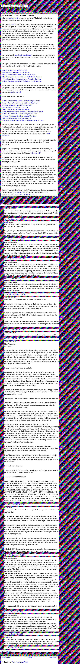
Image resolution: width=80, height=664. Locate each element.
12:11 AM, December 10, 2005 (14, 259)
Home (30, 657)
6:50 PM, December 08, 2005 (14, 219)
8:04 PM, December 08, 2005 (14, 239)
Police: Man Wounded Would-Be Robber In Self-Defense (21, 81)
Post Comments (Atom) (20, 662)
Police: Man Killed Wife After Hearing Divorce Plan (19, 114)
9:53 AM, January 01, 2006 (13, 634)
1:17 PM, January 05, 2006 (13, 647)
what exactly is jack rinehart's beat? (18, 15)
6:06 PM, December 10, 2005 (14, 279)
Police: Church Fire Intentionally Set (14, 70)
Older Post (53, 657)
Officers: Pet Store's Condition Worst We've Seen (19, 116)
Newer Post (6, 657)
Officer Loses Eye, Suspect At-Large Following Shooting (21, 79)
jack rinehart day (19, 192)
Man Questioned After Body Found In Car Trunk (18, 74)
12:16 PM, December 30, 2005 (15, 555)
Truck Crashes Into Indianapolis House (15, 109)
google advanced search (23, 55)
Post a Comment (6, 651)
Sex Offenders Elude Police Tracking (15, 107)
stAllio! (6, 222)
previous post (13, 18)
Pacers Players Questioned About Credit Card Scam (20, 103)
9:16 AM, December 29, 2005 (14, 329)
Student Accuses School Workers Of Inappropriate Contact (22, 112)
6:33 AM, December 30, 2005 (14, 339)
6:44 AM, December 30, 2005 (14, 504)
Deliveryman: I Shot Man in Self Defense (16, 72)
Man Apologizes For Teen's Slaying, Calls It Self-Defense (22, 77)
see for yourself (15, 92)
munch (8, 639)
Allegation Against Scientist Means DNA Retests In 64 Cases (23, 120)
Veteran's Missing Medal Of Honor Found (16, 118)
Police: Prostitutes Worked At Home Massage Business (21, 101)
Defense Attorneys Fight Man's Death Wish (17, 105)
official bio (12, 24)
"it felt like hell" (36, 153)
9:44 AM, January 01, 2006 (13, 612)
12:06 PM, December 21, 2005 (15, 294)
